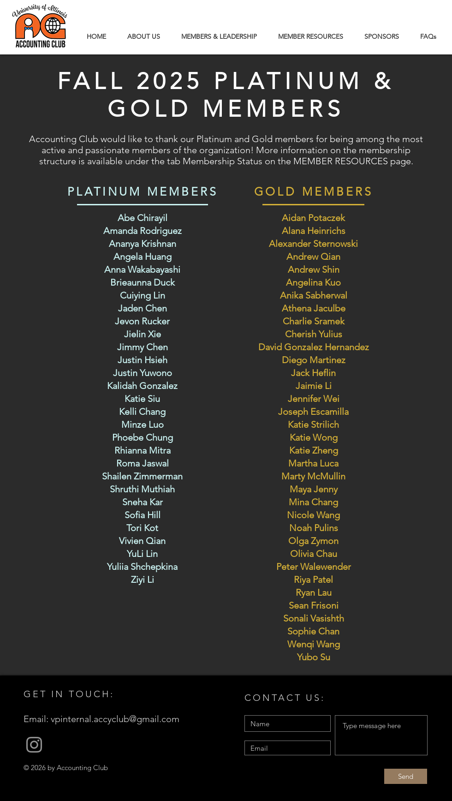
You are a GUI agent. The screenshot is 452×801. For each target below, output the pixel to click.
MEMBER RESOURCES (340, 161)
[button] (219, 36)
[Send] (405, 776)
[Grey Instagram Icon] (34, 744)
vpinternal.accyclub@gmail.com (115, 718)
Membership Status (224, 161)
